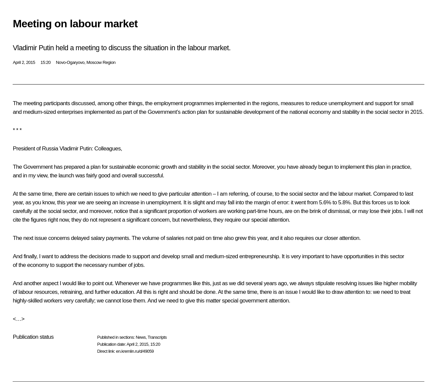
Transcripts (157, 337)
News (141, 337)
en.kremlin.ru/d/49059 (135, 351)
